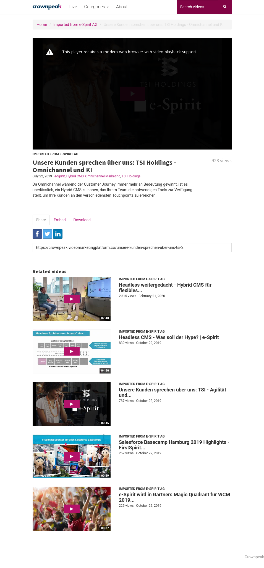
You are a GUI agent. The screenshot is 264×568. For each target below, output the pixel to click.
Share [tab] (41, 220)
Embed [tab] (60, 220)
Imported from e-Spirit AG (75, 24)
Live (73, 6)
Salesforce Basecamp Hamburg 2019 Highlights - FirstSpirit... (174, 444)
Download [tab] (82, 220)
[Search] (225, 7)
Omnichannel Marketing (102, 176)
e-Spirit (59, 176)
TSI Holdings (131, 176)
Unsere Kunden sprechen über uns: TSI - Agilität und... (172, 392)
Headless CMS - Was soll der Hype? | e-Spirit (169, 337)
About (122, 6)
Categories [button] (96, 6)
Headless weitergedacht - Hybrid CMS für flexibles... (165, 287)
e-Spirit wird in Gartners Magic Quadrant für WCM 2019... (174, 497)
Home (42, 24)
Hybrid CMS (75, 176)
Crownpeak (254, 557)
